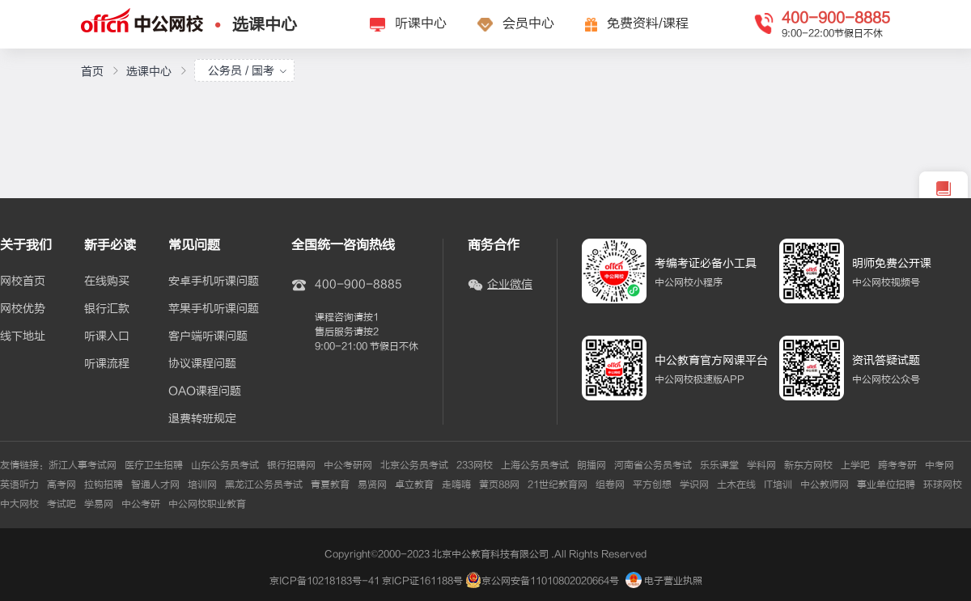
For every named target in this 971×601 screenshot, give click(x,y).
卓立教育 (414, 484)
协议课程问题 (202, 364)
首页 (92, 71)
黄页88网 (499, 484)
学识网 (694, 484)
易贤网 (372, 484)
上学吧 (855, 465)
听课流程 (106, 364)
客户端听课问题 (208, 336)
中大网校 (19, 504)
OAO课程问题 (204, 391)
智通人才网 (155, 484)
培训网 (202, 484)
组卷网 (610, 484)
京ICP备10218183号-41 (324, 580)
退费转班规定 (202, 419)
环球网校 (942, 484)
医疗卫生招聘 (154, 465)
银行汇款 (106, 309)
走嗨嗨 (456, 484)
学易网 (98, 504)
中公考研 (140, 504)
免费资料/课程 (648, 23)
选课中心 (264, 24)
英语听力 (19, 484)
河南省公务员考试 (653, 465)
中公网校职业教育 (207, 504)
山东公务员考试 (225, 465)
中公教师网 (824, 484)
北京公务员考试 (414, 465)
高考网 (61, 484)
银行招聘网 (291, 465)
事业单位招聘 (886, 484)
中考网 (939, 465)
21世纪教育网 (557, 484)
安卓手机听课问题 (213, 281)
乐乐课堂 (719, 465)
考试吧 (61, 504)
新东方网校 (808, 465)
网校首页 (22, 281)
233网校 (474, 465)
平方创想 (652, 484)
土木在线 (736, 484)
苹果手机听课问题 (213, 309)
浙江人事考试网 (83, 465)
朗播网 (591, 465)
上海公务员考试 (535, 465)
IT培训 (778, 484)
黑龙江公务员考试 (264, 484)
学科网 (761, 465)
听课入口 (106, 336)
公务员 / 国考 (247, 71)
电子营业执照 (663, 580)
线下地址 (22, 336)
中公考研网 (348, 465)
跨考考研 (897, 465)
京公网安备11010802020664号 (550, 580)
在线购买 (106, 281)
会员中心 (528, 23)
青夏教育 (330, 484)
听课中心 (421, 23)
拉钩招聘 (103, 484)
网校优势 (22, 309)
